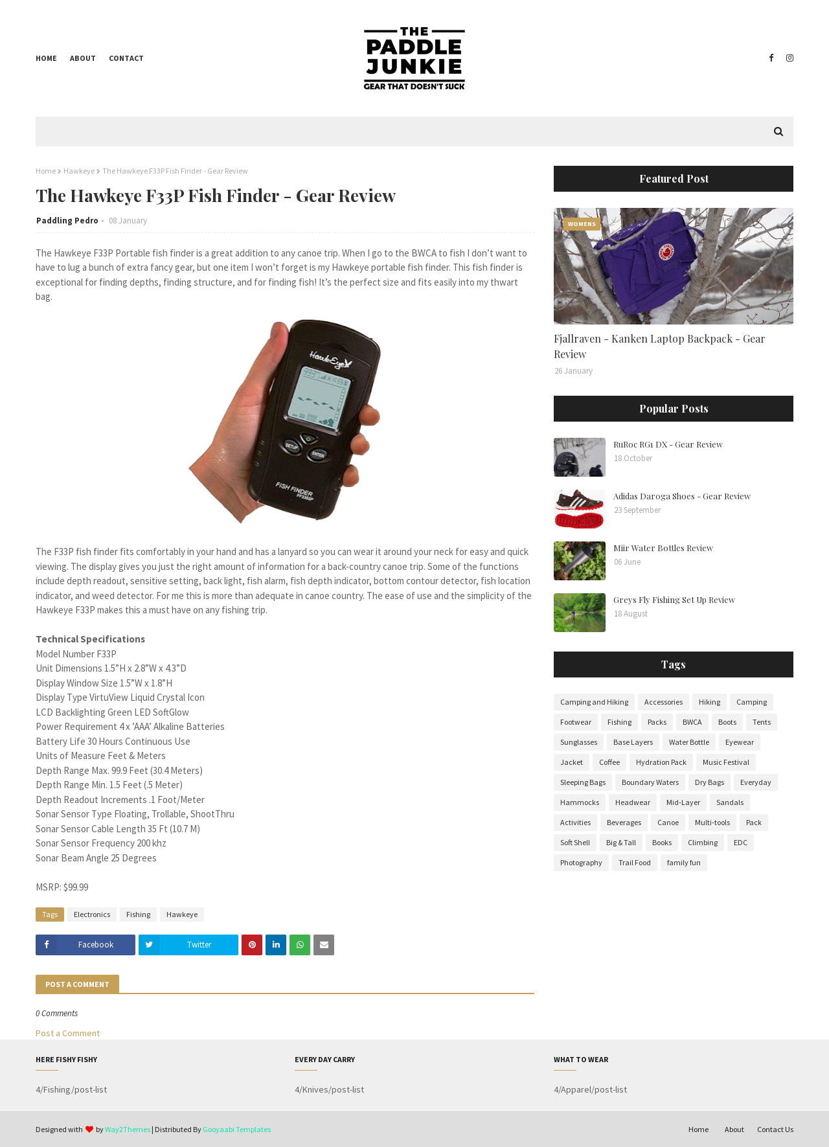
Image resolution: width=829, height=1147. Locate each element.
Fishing (138, 914)
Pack (754, 822)
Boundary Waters (650, 782)
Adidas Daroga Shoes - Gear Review (682, 495)
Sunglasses (578, 742)
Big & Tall (621, 842)
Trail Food (635, 862)
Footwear (575, 722)
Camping (751, 702)
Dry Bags (709, 782)
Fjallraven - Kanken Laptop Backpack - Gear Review (660, 346)
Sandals (730, 802)
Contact (126, 58)
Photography (581, 862)
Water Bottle (689, 742)
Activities (575, 822)
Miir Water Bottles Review (663, 547)
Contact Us (775, 1129)
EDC (740, 842)
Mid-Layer (683, 802)
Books (662, 842)
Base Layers (633, 742)
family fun (684, 862)
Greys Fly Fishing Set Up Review (674, 599)
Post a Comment (68, 1033)
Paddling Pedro (67, 220)
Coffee (609, 762)
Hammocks (579, 802)
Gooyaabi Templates (237, 1129)
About (83, 58)
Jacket (571, 762)
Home (46, 58)
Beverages (624, 822)
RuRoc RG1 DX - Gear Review (668, 443)
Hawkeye (79, 171)
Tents (762, 722)
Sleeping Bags (583, 782)
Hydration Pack (661, 762)
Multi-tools (712, 822)
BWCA (692, 722)
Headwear (632, 802)
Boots (727, 722)
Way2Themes (127, 1129)
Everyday (755, 782)
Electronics (92, 914)
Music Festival (726, 762)
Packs (657, 722)
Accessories (663, 702)
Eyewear (739, 742)
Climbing (703, 842)
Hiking (709, 702)
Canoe (668, 822)
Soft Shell (575, 842)
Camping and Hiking (594, 702)
